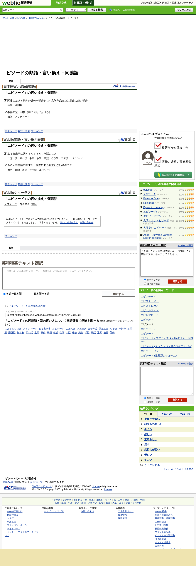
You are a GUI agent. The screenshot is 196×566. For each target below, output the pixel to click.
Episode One (150, 198)
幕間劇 (18, 105)
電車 (91, 500)
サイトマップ (13, 528)
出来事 (16, 153)
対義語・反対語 (83, 2)
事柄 (20, 165)
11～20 (167, 413)
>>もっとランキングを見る (179, 469)
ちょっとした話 (12, 328)
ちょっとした (38, 153)
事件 (10, 112)
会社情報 (122, 514)
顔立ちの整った (153, 424)
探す (146, 444)
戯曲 (72, 100)
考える (148, 429)
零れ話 (23, 158)
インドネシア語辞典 (165, 535)
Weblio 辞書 (8, 18)
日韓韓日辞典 (161, 528)
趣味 (83, 503)
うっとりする (152, 464)
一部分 (40, 100)
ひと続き (81, 328)
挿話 (10, 105)
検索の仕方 (12, 514)
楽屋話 (64, 158)
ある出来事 (45, 328)
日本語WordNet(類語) (20, 86)
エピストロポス (150, 305)
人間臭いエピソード (155, 227)
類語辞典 (61, 2)
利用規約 (11, 521)
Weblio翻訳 (160, 521)
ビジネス (55, 500)
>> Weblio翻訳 (185, 245)
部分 (85, 100)
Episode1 (148, 202)
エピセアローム (150, 315)
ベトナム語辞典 (162, 542)
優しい (148, 454)
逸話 (10, 116)
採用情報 (122, 518)
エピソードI (150, 211)
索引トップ (11, 131)
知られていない (53, 165)
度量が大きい (152, 419)
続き (25, 100)
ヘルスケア (73, 503)
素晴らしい (150, 439)
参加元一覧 (36, 481)
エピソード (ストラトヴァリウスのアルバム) (166, 346)
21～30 (185, 413)
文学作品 (56, 100)
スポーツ (92, 503)
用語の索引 (24, 131)
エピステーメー (150, 301)
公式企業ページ (126, 511)
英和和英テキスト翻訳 (22, 263)
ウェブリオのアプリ (54, 511)
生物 (101, 503)
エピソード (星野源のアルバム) (159, 355)
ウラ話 (54, 158)
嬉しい (148, 434)
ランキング (37, 131)
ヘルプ (10, 518)
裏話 (46, 158)
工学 (120, 500)
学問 (142, 500)
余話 (39, 158)
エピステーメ (148, 296)
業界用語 (66, 500)
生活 (63, 503)
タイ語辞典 (160, 539)
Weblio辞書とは (14, 511)
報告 (23, 112)
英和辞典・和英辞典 (165, 518)
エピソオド (147, 319)
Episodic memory (153, 207)
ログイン (147, 163)
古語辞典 (159, 546)
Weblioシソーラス (17, 193)
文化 (57, 503)
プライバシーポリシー (18, 525)
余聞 (31, 158)
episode (148, 189)
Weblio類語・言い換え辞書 (24, 139)
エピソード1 (148, 328)
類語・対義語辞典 (164, 514)
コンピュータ (80, 500)
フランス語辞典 (162, 532)
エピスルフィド (150, 310)
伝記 (35, 112)
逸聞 (17, 169)
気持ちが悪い (152, 449)
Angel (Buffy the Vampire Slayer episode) (157, 236)
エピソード (58, 328)
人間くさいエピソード (156, 220)
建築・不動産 (131, 500)
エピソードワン (152, 216)
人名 (114, 503)
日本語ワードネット (42, 486)
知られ (20, 332)
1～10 (148, 414)
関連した (12, 100)
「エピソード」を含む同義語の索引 (28, 306)
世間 (38, 165)
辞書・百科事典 (133, 503)
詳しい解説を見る (69, 222)
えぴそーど (10, 203)
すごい (148, 459)
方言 (121, 503)
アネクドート (22, 116)
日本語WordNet (35, 18)
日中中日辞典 (161, 525)
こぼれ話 (12, 158)
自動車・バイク (103, 500)
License (96, 486)
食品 (108, 503)
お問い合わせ (86, 222)
